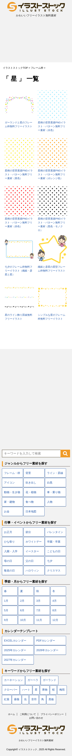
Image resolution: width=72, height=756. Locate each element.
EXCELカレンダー (15, 640)
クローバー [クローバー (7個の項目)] (10, 689)
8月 (54, 610)
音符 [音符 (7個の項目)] (34, 699)
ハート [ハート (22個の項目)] (26, 689)
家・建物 (9, 501)
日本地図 (31, 511)
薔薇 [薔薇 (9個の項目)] (16, 699)
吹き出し (31, 482)
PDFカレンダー (45, 640)
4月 (54, 600)
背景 (28, 472)
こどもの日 (53, 551)
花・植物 (31, 492)
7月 (38, 610)
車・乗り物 (53, 492)
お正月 (8, 532)
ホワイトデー (34, 541)
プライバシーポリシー (52, 714)
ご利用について (28, 714)
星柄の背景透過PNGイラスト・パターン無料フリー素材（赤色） (19, 222)
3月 (38, 600)
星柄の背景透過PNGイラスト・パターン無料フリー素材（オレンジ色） (52, 174)
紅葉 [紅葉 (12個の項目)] (6, 699)
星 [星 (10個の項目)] (36, 689)
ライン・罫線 (55, 472)
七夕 (49, 560)
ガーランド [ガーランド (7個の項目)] (49, 680)
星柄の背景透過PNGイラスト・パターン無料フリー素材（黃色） (19, 174)
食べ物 (30, 501)
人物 (49, 501)
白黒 (49, 482)
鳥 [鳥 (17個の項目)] (42, 699)
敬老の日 (9, 570)
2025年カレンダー (15, 650)
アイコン (9, 482)
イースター (32, 551)
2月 (22, 600)
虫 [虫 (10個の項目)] (25, 699)
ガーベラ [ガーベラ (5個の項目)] (32, 680)
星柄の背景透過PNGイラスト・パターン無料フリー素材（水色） (52, 126)
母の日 (8, 560)
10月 (23, 620)
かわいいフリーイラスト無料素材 (36, 740)
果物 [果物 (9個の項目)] (44, 689)
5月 (6, 610)
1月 (6, 600)
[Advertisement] (36, 41)
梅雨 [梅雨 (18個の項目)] (62, 689)
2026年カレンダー (47, 650)
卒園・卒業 (53, 541)
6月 (22, 610)
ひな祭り (9, 541)
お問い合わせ (36, 718)
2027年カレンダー (15, 659)
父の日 (30, 560)
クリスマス (53, 570)
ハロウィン (32, 570)
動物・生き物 (12, 492)
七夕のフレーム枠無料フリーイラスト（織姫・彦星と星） (18, 270)
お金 (6, 511)
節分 (28, 532)
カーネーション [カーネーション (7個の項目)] (13, 680)
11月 (39, 620)
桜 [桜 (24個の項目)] (53, 689)
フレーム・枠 (12, 472)
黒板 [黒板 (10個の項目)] (51, 699)
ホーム (11, 714)
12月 (55, 620)
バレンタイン (55, 532)
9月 (6, 620)
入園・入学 (10, 551)
